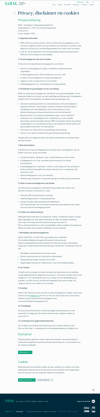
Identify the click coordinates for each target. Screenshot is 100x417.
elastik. (78, 412)
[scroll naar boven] (93, 391)
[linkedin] (86, 402)
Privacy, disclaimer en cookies (35, 412)
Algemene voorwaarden (51, 412)
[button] (88, 2)
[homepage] (15, 3)
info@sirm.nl (34, 295)
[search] (93, 2)
